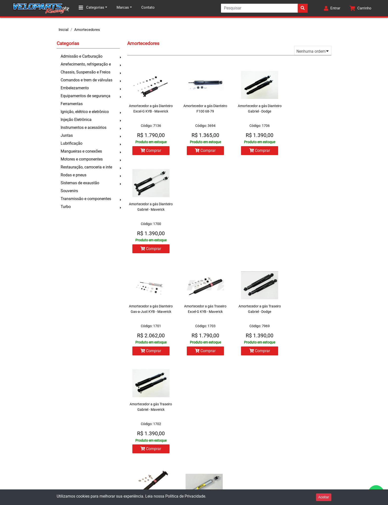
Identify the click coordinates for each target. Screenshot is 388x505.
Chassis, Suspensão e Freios (85, 72)
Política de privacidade (26, 478)
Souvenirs (69, 190)
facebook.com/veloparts (218, 474)
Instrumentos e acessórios (83, 127)
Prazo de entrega (22, 468)
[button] (332, 8)
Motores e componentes (82, 159)
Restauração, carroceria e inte (86, 167)
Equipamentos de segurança (85, 95)
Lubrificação (71, 143)
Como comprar (20, 439)
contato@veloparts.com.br (221, 463)
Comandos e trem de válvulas (86, 80)
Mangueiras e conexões (81, 151)
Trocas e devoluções (25, 449)
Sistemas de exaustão (80, 183)
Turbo (66, 206)
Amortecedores (87, 29)
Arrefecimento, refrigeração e (86, 64)
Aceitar (323, 497)
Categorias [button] (91, 7)
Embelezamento (75, 88)
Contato (148, 7)
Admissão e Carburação (81, 56)
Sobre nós (16, 429)
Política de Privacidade (185, 496)
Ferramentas (72, 103)
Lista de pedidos (113, 439)
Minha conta (110, 429)
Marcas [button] (123, 7)
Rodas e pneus (73, 175)
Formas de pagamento (26, 459)
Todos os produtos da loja (122, 459)
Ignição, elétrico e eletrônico (85, 111)
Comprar (149, 150)
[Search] (263, 8)
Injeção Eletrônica (76, 119)
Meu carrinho (111, 449)
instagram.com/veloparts (219, 484)
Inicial (64, 29)
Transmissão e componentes (86, 198)
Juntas (67, 135)
